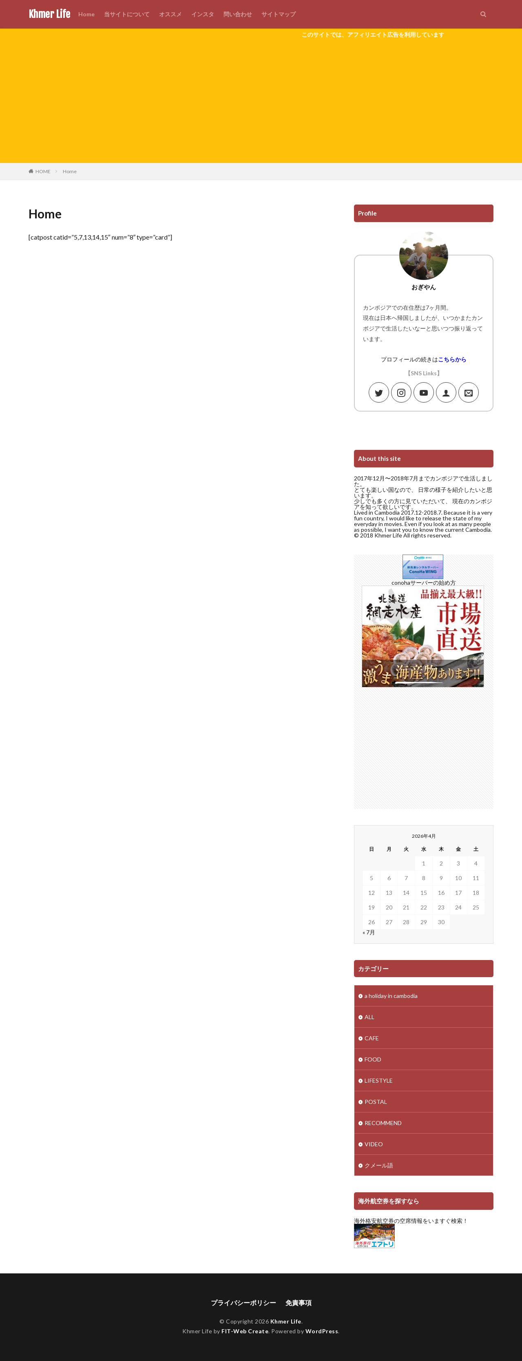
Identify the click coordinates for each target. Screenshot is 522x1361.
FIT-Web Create (244, 1331)
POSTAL (376, 1101)
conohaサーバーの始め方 (424, 582)
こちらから (452, 359)
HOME (43, 171)
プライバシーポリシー (243, 1302)
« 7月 (369, 932)
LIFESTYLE (379, 1080)
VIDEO (374, 1144)
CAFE (372, 1038)
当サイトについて (127, 14)
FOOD (373, 1059)
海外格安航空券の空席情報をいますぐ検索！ (411, 1220)
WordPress (321, 1331)
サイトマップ (278, 14)
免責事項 (298, 1302)
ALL (369, 1016)
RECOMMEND (383, 1122)
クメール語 (379, 1165)
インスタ (202, 14)
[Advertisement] (261, 102)
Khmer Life (49, 14)
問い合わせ (237, 14)
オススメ (170, 14)
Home (86, 14)
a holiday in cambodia (391, 995)
